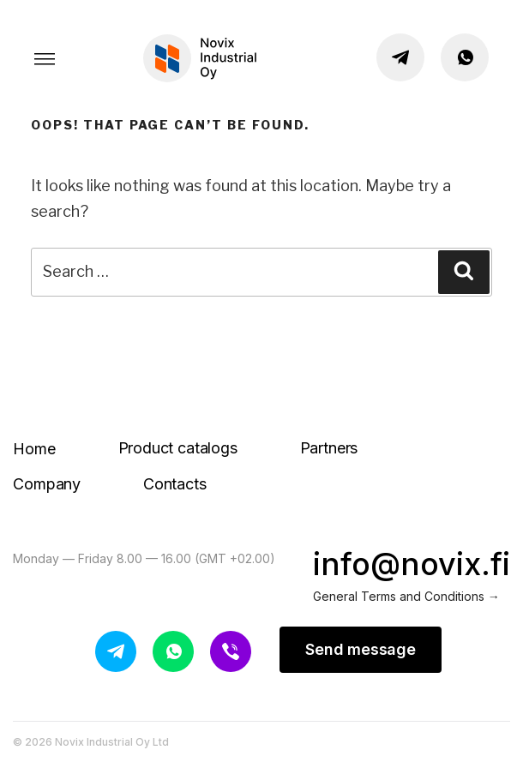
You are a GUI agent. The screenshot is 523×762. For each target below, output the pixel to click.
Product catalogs (177, 448)
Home (34, 449)
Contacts (175, 484)
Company (47, 484)
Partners (329, 448)
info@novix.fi (411, 564)
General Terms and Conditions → (406, 596)
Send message (360, 649)
